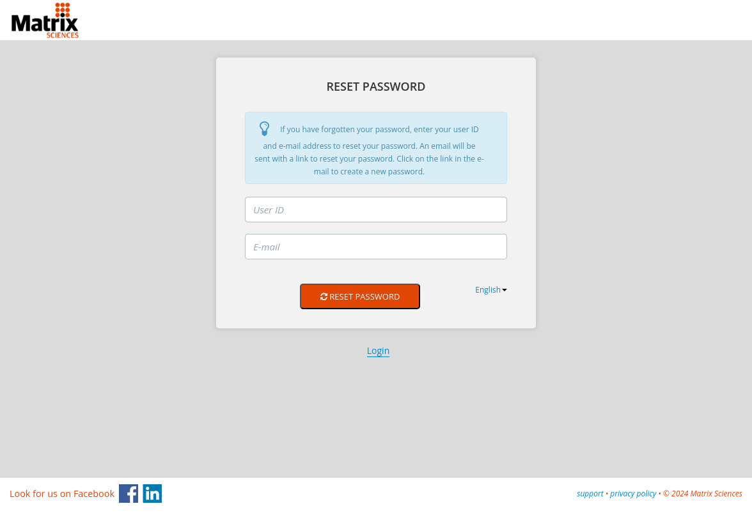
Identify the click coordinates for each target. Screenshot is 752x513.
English (491, 289)
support (590, 493)
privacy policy (633, 493)
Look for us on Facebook (62, 493)
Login (378, 350)
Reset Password (360, 296)
